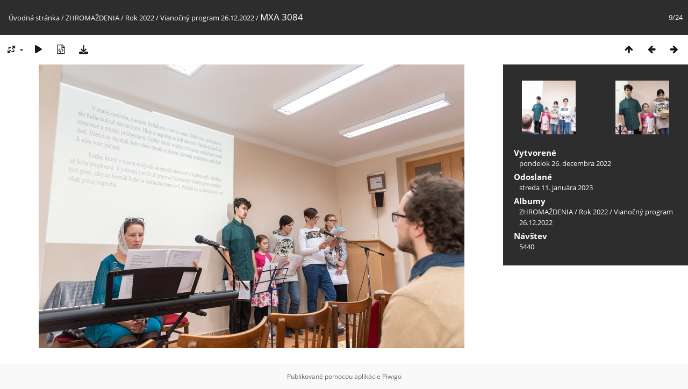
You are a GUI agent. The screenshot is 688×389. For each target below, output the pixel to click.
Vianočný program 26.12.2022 (207, 18)
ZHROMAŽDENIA (92, 18)
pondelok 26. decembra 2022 (565, 163)
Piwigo (392, 376)
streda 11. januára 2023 (556, 187)
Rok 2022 (139, 18)
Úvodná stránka (34, 18)
